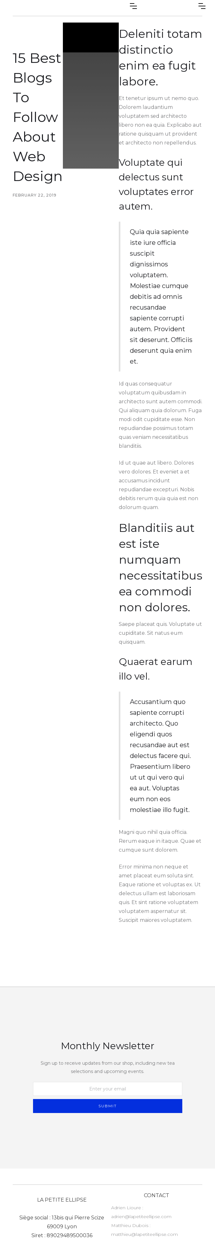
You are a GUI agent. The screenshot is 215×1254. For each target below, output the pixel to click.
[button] (133, 6)
